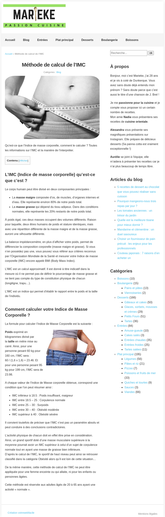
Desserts (87, 39)
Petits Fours (132, 316)
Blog (26, 39)
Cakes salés (132, 335)
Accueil (10, 39)
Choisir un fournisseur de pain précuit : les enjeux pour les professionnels (136, 243)
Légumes (130, 358)
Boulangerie (109, 39)
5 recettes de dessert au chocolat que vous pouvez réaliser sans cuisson (138, 191)
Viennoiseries (133, 292)
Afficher (23, 160)
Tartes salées (132, 349)
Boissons (132, 39)
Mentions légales (147, 513)
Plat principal (64, 39)
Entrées (42, 39)
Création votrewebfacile (21, 512)
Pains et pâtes (133, 288)
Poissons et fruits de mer (140, 373)
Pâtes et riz (131, 363)
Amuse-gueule (133, 330)
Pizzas (128, 368)
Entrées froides (134, 344)
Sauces (129, 387)
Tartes (128, 321)
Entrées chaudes (135, 340)
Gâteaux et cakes (135, 302)
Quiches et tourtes (136, 382)
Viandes (129, 391)
